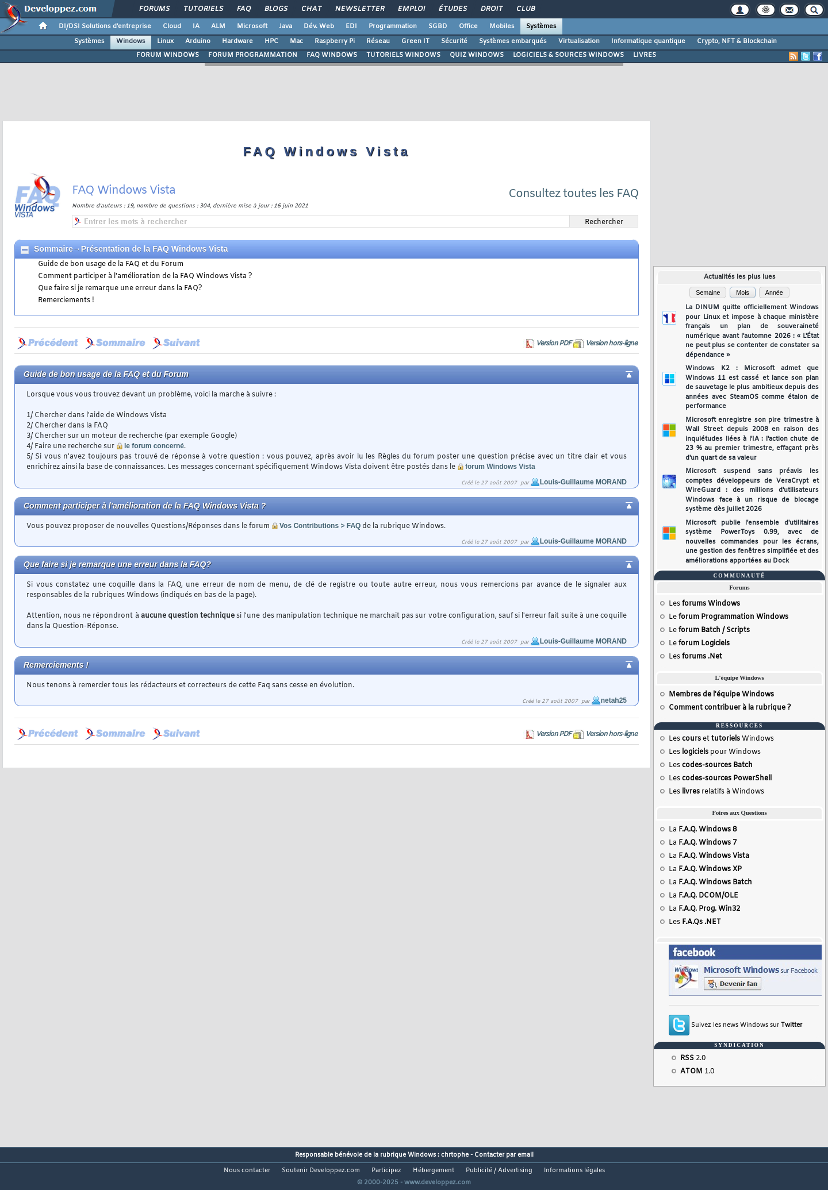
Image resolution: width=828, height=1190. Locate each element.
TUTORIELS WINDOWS (403, 55)
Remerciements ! (66, 300)
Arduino (197, 41)
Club (525, 9)
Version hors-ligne (611, 343)
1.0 (697, 1071)
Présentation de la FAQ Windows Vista (154, 248)
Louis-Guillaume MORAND (583, 482)
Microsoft (252, 26)
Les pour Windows (715, 752)
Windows (130, 41)
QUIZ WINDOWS (477, 55)
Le (728, 617)
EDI (351, 26)
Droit (491, 9)
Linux (165, 41)
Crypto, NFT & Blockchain (737, 41)
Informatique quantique (648, 41)
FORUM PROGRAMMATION (252, 55)
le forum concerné (154, 446)
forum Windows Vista (500, 467)
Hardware (237, 41)
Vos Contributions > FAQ (320, 526)
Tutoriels (203, 9)
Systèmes (541, 26)
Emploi (410, 9)
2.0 (693, 1058)
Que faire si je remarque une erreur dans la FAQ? (120, 288)
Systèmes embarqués (513, 41)
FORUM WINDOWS (167, 55)
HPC (271, 41)
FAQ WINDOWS (331, 55)
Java (285, 26)
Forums (153, 9)
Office (468, 26)
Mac (296, 41)
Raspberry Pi (335, 41)
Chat (311, 9)
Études (452, 9)
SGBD (437, 26)
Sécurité (454, 41)
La (703, 829)
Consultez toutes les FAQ (573, 194)
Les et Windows (721, 739)
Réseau (378, 41)
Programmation (393, 26)
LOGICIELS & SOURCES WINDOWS (568, 55)
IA (196, 26)
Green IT (415, 41)
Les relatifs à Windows (716, 791)
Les (704, 604)
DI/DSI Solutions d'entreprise (105, 26)
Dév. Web (319, 26)
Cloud (172, 26)
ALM (218, 26)
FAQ (243, 9)
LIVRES (644, 55)
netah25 (614, 700)
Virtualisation (579, 41)
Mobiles (502, 26)
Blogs (275, 9)
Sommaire (53, 248)
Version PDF (553, 343)
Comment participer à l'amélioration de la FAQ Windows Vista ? (145, 276)
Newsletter (359, 9)
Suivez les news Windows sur (746, 1025)
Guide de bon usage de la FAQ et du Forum (110, 264)
